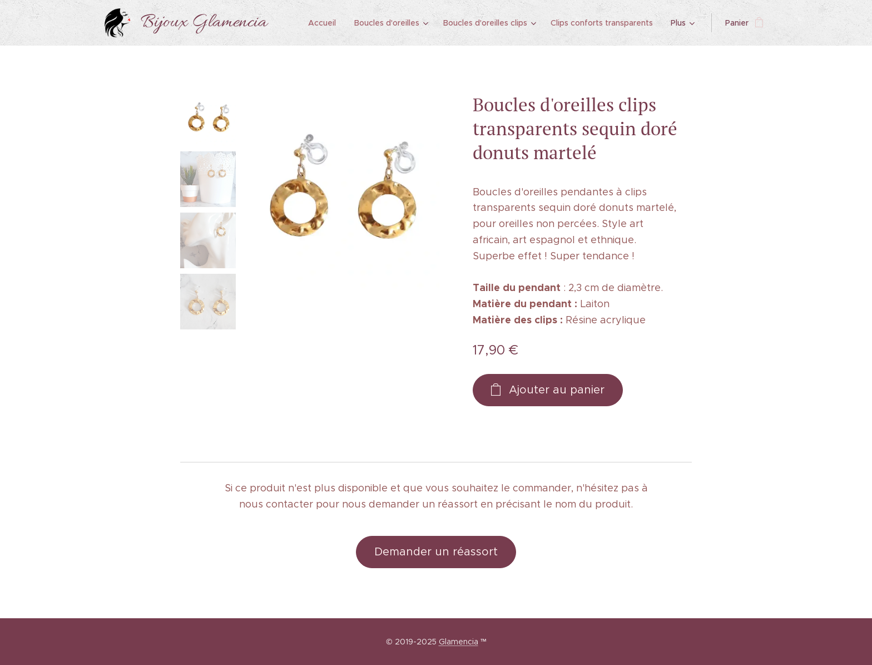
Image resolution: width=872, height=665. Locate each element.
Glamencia (458, 642)
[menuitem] (326, 23)
